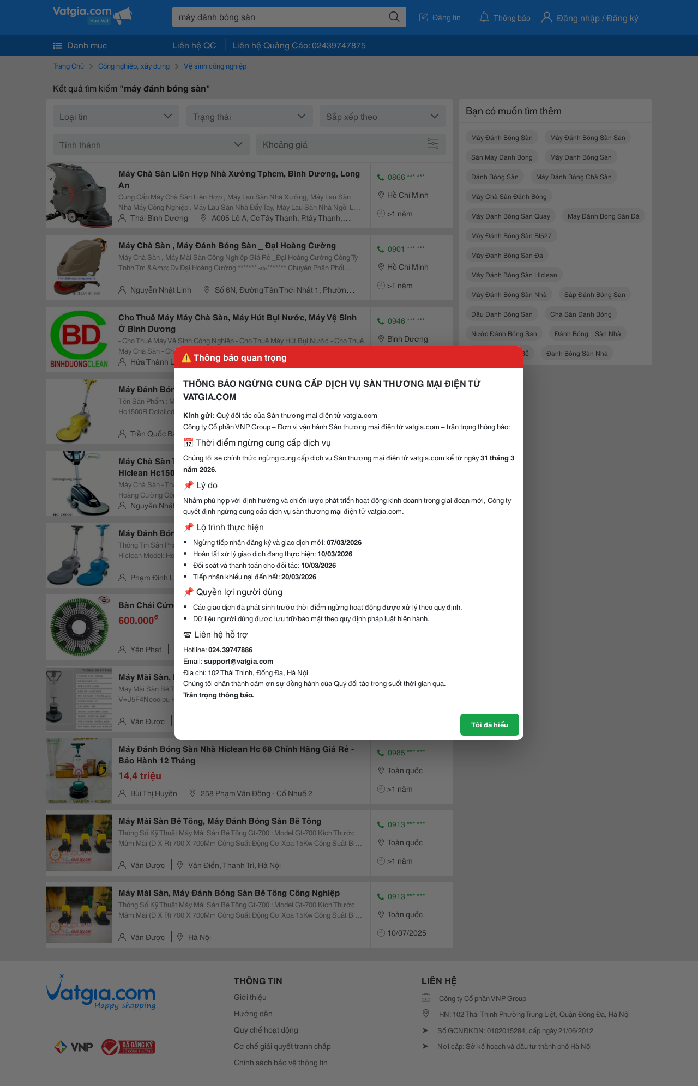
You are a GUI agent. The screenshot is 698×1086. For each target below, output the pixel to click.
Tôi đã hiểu (489, 724)
